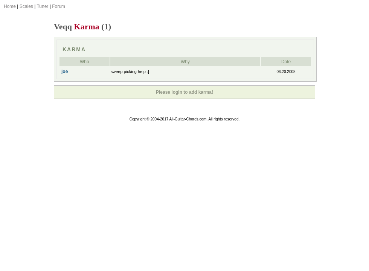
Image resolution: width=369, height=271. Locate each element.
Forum (58, 6)
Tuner (42, 6)
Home (10, 6)
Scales (26, 6)
